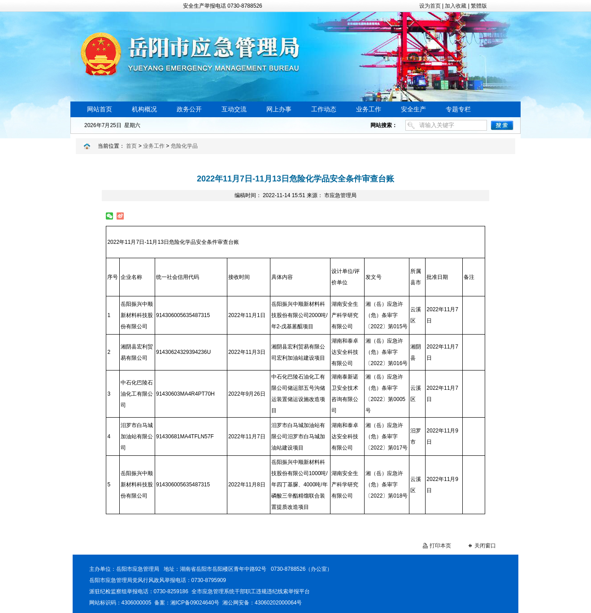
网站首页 (99, 109)
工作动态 (323, 109)
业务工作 (368, 109)
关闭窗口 (485, 545)
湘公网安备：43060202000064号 (262, 603)
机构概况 (144, 109)
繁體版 (479, 6)
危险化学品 (184, 146)
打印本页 (440, 545)
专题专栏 (458, 109)
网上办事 (278, 109)
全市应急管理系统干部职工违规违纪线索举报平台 (250, 591)
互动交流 (234, 109)
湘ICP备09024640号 (194, 603)
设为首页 (430, 6)
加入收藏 (455, 6)
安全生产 (413, 109)
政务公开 (189, 109)
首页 (131, 146)
